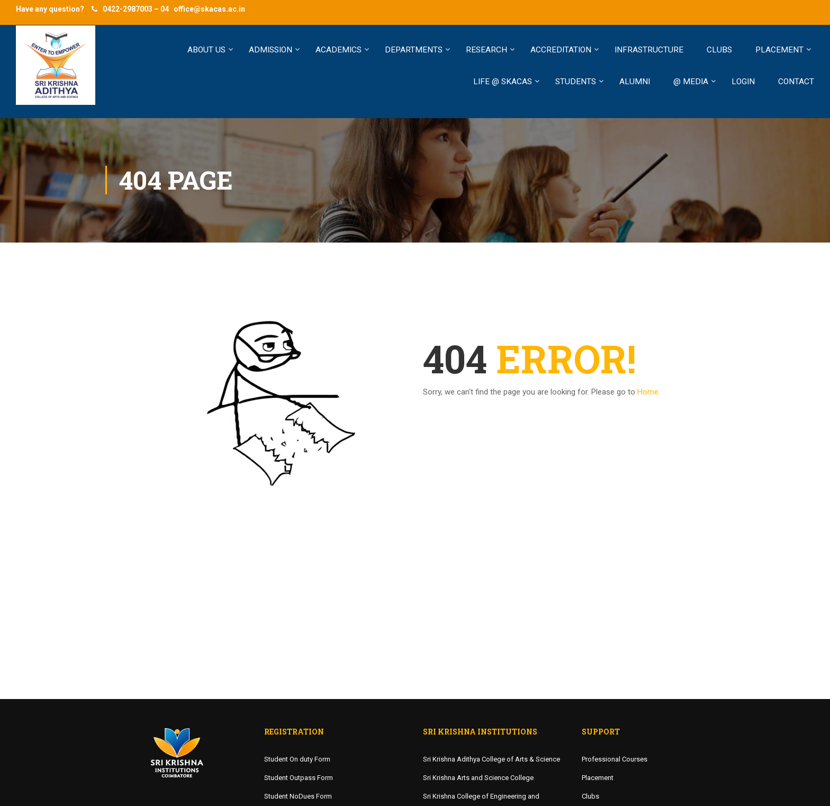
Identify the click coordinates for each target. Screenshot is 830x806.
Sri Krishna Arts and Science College (478, 778)
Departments (414, 50)
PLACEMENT (779, 50)
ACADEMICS (338, 50)
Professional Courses (614, 759)
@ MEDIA (690, 81)
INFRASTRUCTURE (649, 50)
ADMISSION (270, 50)
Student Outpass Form (298, 778)
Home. (648, 392)
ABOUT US (206, 50)
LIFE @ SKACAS (502, 81)
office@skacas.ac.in (209, 9)
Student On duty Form (297, 759)
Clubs (590, 796)
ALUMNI (634, 81)
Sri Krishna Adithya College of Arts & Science (491, 759)
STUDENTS (575, 81)
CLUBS (719, 50)
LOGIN (743, 81)
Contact (796, 81)
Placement (598, 778)
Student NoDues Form (298, 796)
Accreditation (560, 50)
